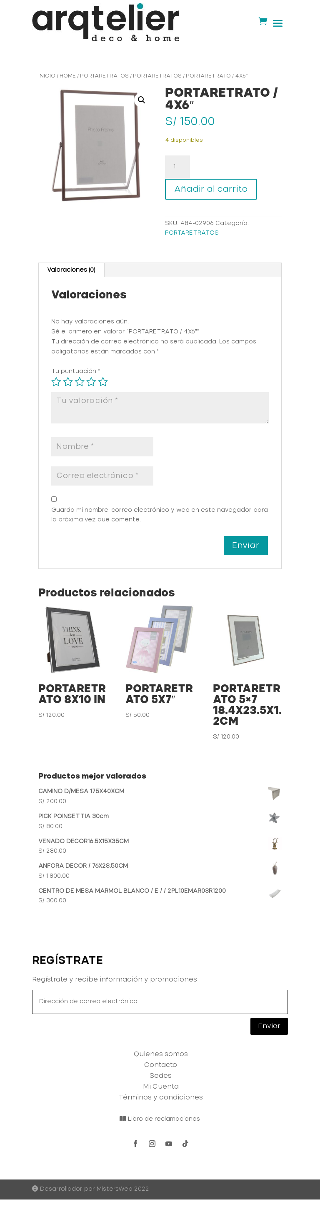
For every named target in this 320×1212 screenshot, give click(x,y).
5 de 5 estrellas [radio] (103, 382)
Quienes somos (161, 1054)
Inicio (46, 76)
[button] (141, 100)
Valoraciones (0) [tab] (71, 270)
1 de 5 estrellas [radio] (56, 382)
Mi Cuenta (161, 1086)
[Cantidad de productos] (177, 167)
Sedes (161, 1075)
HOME (68, 76)
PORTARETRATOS (104, 76)
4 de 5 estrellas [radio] (91, 382)
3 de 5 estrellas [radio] (80, 382)
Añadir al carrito (211, 189)
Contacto (160, 1065)
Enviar (269, 1026)
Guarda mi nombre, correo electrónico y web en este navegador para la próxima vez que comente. (159, 515)
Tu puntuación (75, 371)
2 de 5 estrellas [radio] (68, 382)
